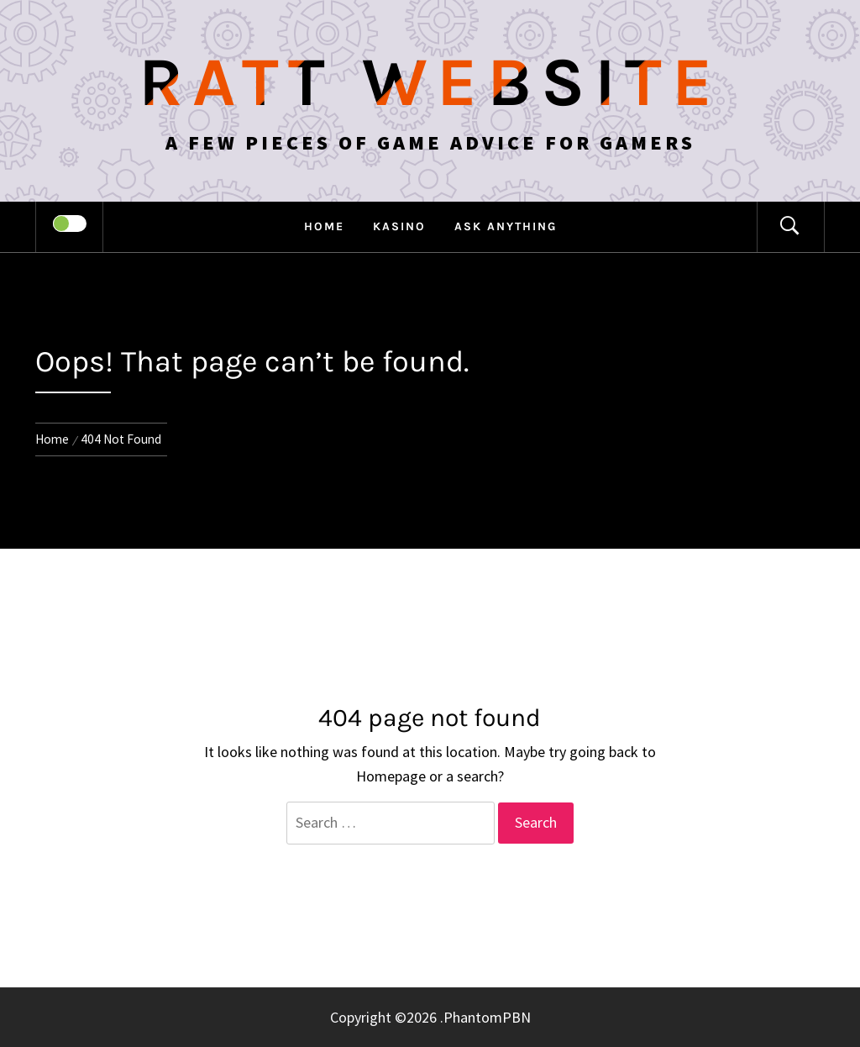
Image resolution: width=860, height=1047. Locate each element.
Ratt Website (430, 82)
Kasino (399, 226)
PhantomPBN (487, 1017)
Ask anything (505, 226)
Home (324, 226)
